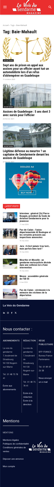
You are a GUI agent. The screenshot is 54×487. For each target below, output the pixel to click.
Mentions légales (11, 440)
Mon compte (9, 466)
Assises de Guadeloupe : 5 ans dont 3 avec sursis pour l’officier (26, 113)
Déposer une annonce (13, 459)
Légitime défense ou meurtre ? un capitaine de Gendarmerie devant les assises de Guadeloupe (26, 154)
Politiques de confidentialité (16, 443)
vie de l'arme (8, 60)
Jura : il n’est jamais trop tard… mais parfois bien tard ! (35, 247)
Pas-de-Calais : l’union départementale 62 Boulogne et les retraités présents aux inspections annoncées (35, 233)
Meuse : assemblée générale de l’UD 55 (34, 277)
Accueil (6, 25)
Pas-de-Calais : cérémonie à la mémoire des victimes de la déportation (35, 292)
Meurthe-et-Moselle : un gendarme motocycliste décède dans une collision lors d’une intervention (35, 264)
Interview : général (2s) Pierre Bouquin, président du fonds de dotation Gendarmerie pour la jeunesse (35, 217)
